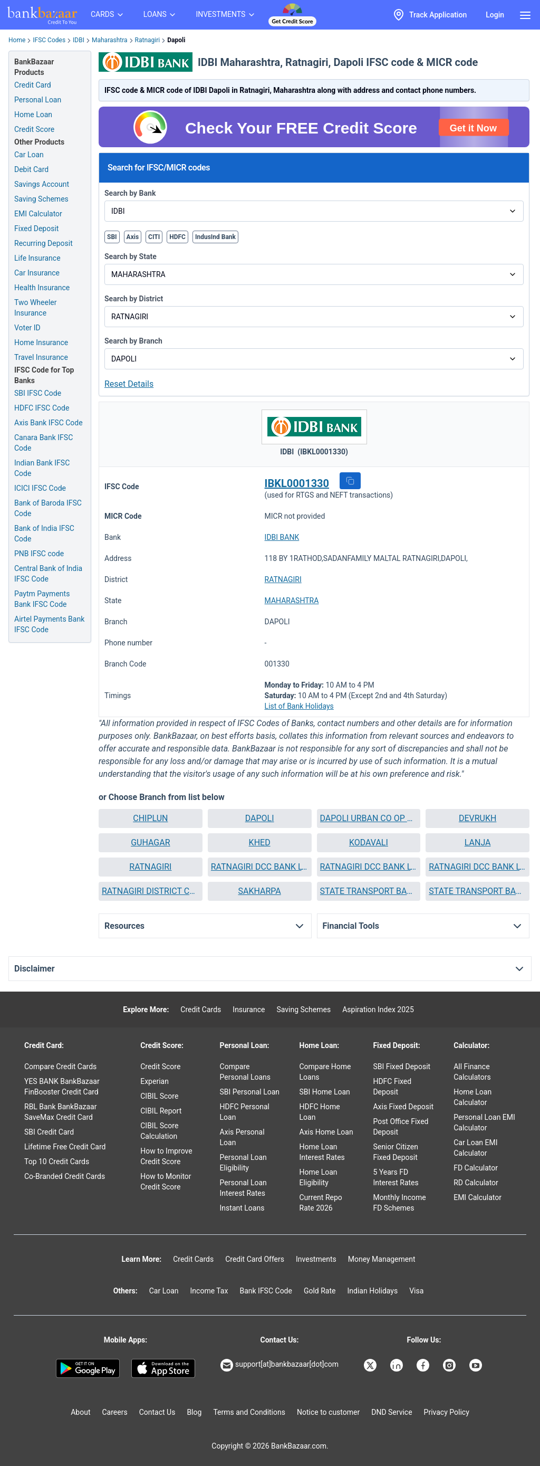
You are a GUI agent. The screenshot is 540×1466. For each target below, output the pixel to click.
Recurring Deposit (43, 243)
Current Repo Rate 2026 (321, 1202)
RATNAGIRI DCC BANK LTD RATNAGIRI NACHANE (369, 867)
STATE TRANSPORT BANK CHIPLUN (369, 891)
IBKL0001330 (297, 483)
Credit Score (160, 1066)
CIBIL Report (160, 1111)
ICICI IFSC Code (40, 488)
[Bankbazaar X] (371, 1365)
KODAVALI (368, 842)
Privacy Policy (446, 1412)
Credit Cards (200, 1009)
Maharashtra (110, 40)
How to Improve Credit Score (166, 1156)
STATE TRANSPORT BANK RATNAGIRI (477, 891)
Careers (115, 1412)
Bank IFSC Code (265, 1291)
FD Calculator (476, 1168)
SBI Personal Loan (250, 1092)
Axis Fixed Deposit (403, 1106)
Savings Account (41, 184)
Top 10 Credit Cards (56, 1161)
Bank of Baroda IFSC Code (48, 508)
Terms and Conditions (249, 1412)
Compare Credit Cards (60, 1066)
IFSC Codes (49, 40)
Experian (154, 1081)
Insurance (249, 1009)
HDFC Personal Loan (244, 1111)
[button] (350, 480)
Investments (316, 1259)
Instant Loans (242, 1208)
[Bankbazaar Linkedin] (397, 1365)
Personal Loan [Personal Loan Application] (37, 100)
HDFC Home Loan (320, 1111)
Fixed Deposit (36, 228)
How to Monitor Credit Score (165, 1181)
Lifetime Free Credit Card (64, 1147)
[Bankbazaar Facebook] (424, 1365)
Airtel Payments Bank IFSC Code (49, 624)
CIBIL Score (159, 1096)
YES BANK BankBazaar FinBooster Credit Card (62, 1086)
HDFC (177, 237)
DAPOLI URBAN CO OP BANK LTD (369, 818)
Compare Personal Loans (245, 1071)
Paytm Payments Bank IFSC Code (42, 598)
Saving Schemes (41, 199)
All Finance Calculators (472, 1071)
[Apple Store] (163, 1368)
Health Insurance (42, 287)
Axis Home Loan (326, 1132)
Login (495, 15)
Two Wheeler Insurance (35, 307)
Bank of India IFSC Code (44, 533)
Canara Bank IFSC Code (43, 442)
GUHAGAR (150, 842)
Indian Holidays (372, 1291)
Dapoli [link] (176, 40)
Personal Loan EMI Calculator (484, 1122)
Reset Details (128, 384)
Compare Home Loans (325, 1071)
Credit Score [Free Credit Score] (34, 129)
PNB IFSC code (39, 553)
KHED (260, 842)
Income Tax (209, 1291)
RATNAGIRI (283, 579)
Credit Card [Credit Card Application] (32, 85)
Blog (194, 1412)
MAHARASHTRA (292, 600)
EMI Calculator (38, 214)
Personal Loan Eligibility (243, 1162)
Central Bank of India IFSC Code (48, 573)
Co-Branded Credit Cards (64, 1176)
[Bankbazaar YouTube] (476, 1365)
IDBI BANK (282, 537)
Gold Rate (320, 1291)
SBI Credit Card (49, 1132)
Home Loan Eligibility (319, 1177)
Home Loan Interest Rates (322, 1152)
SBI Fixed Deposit (401, 1066)
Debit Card (31, 169)
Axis (133, 237)
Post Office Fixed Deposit (400, 1126)
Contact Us (157, 1412)
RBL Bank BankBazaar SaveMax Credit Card (60, 1111)
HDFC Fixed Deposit (392, 1086)
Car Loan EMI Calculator (475, 1147)
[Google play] (88, 1368)
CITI (154, 237)
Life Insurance (37, 258)
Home (16, 40)
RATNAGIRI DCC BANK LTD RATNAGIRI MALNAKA (259, 867)
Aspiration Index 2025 (378, 1009)
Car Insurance (37, 273)
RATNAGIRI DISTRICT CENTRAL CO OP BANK (150, 891)
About (80, 1412)
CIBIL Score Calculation (159, 1130)
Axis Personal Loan (242, 1137)
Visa (416, 1291)
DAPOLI (259, 818)
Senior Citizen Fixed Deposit (395, 1152)
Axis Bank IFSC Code (48, 422)
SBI (112, 237)
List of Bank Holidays (299, 706)
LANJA (478, 842)
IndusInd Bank (215, 237)
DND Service (391, 1412)
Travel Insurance (41, 357)
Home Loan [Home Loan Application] (33, 114)
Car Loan (29, 154)
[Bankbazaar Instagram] (450, 1365)
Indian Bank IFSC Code (42, 468)
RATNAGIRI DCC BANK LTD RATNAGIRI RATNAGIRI (477, 867)
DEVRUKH (477, 818)
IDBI (78, 40)
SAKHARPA (259, 891)
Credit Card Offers (254, 1259)
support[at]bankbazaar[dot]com (279, 1365)
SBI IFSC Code (37, 393)
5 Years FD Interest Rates (395, 1177)
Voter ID (27, 327)
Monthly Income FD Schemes (399, 1202)
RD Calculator (476, 1182)
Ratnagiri (147, 40)
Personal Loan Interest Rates (243, 1187)
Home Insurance (41, 342)
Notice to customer (328, 1412)
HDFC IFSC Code (41, 408)
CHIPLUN (150, 818)
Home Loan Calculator (472, 1097)
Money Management (382, 1259)
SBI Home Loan (325, 1092)
